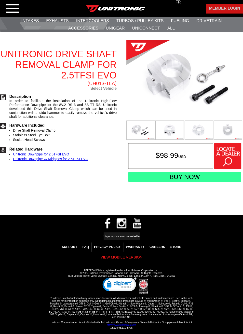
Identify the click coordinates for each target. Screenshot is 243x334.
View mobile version (122, 257)
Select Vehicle (103, 88)
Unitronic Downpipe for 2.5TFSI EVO (41, 154)
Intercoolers (92, 20)
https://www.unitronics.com (121, 325)
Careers (157, 247)
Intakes (30, 20)
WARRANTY (135, 247)
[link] (119, 285)
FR (178, 2)
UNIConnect (146, 28)
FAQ (85, 247)
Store (175, 247)
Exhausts (57, 20)
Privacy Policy (107, 247)
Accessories (83, 28)
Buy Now (184, 177)
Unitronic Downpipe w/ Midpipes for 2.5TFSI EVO (50, 159)
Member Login (224, 8)
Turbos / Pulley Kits (139, 20)
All (171, 28)
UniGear (115, 28)
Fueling (180, 20)
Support (69, 247)
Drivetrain (209, 20)
